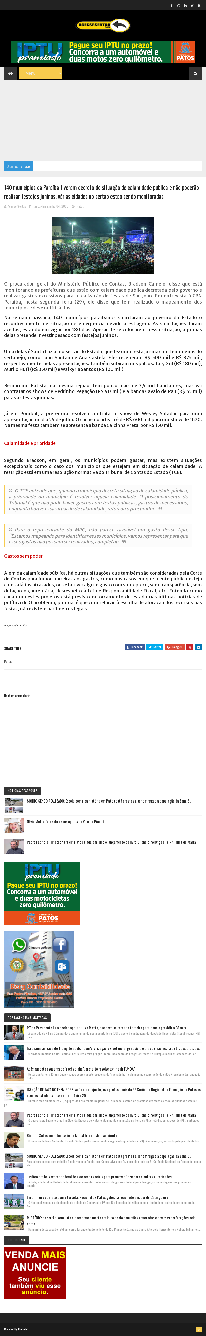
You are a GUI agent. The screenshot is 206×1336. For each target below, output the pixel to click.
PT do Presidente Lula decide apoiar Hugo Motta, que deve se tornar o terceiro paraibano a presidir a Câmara (107, 1027)
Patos (80, 206)
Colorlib (23, 1329)
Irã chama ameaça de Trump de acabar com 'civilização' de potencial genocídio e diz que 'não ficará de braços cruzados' (113, 1048)
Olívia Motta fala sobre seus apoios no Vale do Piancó (65, 821)
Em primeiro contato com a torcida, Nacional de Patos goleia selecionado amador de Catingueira (97, 1197)
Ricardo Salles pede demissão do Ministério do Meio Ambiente (72, 1135)
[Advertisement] (103, 117)
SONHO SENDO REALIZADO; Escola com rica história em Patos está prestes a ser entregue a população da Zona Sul (109, 801)
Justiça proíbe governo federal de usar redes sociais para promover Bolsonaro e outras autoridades (99, 1176)
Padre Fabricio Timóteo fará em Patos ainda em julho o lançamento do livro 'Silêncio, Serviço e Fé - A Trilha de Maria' (111, 842)
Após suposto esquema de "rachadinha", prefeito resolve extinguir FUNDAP (81, 1069)
